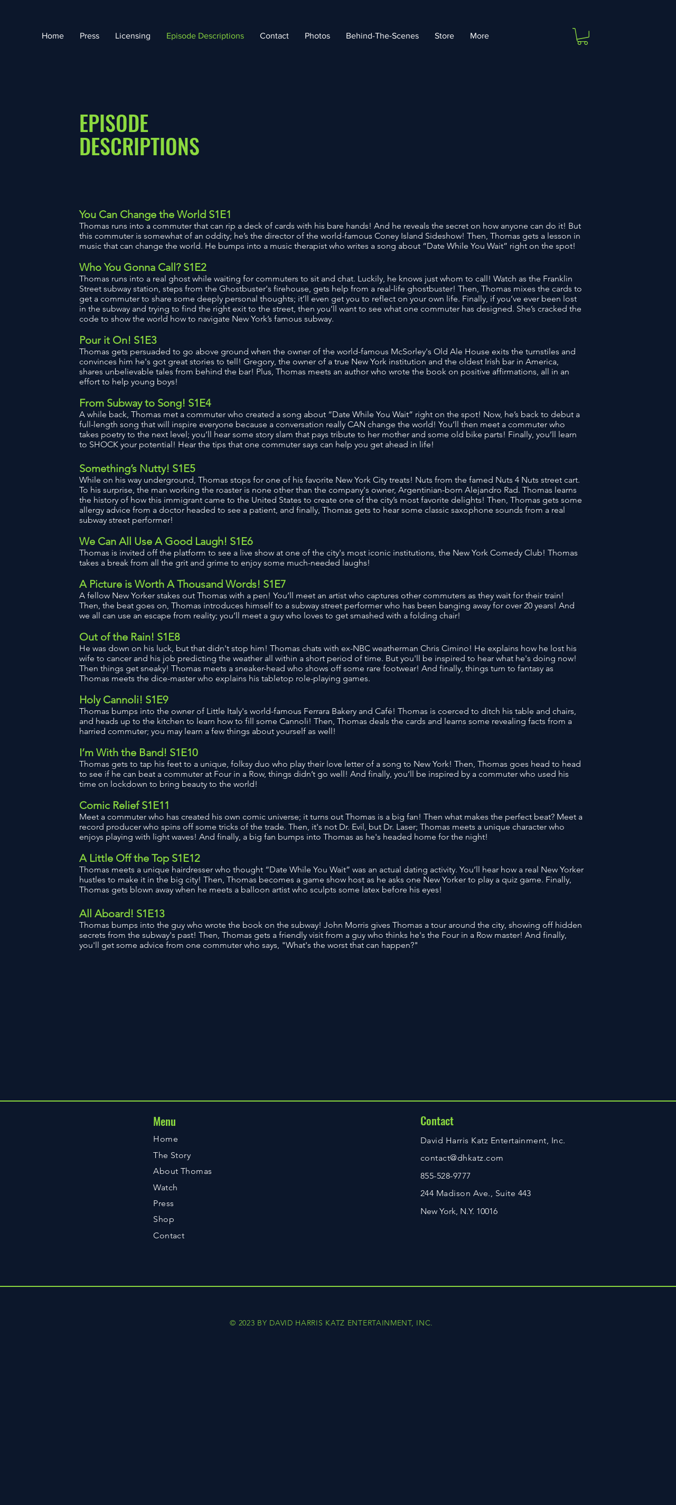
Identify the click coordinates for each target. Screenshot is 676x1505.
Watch (165, 1187)
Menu (164, 1121)
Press (163, 1203)
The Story (172, 1155)
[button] (582, 36)
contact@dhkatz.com (462, 1158)
